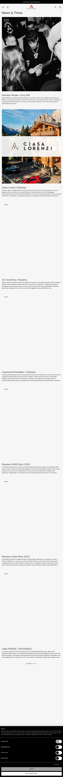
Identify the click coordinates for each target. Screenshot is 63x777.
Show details (56, 764)
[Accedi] (55, 7)
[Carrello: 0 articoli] (60, 7)
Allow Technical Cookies (31, 773)
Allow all (31, 768)
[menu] (3, 7)
